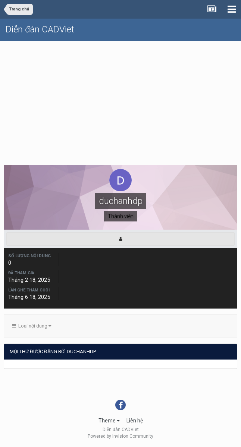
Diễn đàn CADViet (40, 29)
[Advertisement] (120, 97)
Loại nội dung (31, 326)
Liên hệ (134, 421)
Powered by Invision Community (120, 436)
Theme (109, 421)
